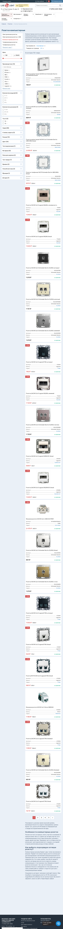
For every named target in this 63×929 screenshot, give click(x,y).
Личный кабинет (45, 920)
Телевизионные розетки (10, 42)
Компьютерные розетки (10, 39)
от (4, 55)
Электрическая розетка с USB (12, 37)
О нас (22, 922)
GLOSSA (58, 274)
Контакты (24, 926)
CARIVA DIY (57, 462)
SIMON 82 (58, 713)
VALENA (58, 211)
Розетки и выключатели (28, 920)
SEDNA (58, 114)
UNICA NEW (57, 147)
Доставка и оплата (26, 924)
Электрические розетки (10, 34)
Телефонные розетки (9, 45)
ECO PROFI (57, 525)
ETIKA (59, 368)
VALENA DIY (57, 494)
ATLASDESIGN (56, 81)
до (14, 55)
